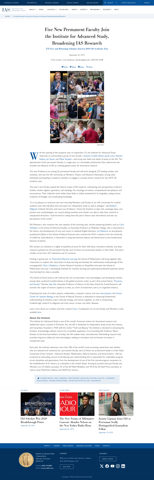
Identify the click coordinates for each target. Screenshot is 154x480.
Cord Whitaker (73, 378)
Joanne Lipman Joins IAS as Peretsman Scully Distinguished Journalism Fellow (115, 424)
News (74, 9)
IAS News (24, 390)
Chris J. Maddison (50, 265)
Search (110, 3)
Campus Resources (129, 3)
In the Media (65, 390)
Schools (51, 9)
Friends (147, 3)
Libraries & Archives (84, 446)
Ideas (41, 9)
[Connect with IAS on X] (101, 467)
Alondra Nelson (46, 378)
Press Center (68, 446)
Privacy (47, 446)
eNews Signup (107, 459)
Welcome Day (96, 380)
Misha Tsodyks (65, 159)
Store (97, 446)
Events (83, 9)
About (32, 9)
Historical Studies (11, 3)
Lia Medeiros (102, 231)
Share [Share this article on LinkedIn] (81, 67)
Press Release (104, 390)
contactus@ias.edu (47, 468)
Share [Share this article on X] (89, 67)
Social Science (72, 3)
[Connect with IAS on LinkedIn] (123, 467)
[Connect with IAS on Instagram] (117, 467)
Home (7, 16)
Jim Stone (50, 159)
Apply (116, 9)
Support (106, 9)
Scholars (63, 9)
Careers (56, 446)
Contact (106, 446)
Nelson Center (92, 3)
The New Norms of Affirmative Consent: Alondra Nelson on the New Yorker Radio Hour (77, 422)
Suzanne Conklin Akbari (94, 155)
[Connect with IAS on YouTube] (112, 467)
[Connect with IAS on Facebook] (107, 467)
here (75, 308)
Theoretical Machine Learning (64, 259)
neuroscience (105, 293)
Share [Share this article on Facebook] (73, 67)
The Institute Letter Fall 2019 (79, 380)
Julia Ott (52, 284)
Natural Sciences (52, 3)
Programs (94, 9)
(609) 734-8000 (47, 466)
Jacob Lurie (110, 155)
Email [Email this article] (65, 67)
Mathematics (32, 3)
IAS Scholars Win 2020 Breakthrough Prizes (34, 420)
